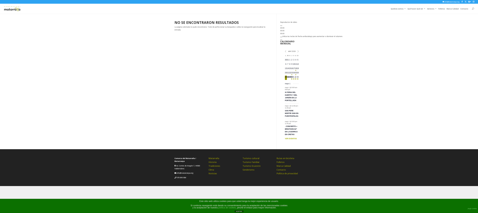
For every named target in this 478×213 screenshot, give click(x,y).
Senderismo (248, 169)
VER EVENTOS (291, 139)
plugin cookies (472, 208)
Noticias (213, 173)
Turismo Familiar (251, 162)
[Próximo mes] (298, 51)
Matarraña (214, 158)
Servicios (430, 9)
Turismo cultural (251, 158)
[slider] (312, 36)
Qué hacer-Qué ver (415, 9)
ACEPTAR (239, 211)
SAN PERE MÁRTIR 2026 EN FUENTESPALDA (291, 113)
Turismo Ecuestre (252, 165)
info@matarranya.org (184, 173)
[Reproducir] (281, 25)
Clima (211, 169)
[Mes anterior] (285, 51)
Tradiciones (214, 165)
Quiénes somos (397, 9)
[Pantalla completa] (281, 39)
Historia (213, 162)
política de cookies (227, 207)
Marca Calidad (453, 9)
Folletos (441, 9)
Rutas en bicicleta (285, 158)
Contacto (464, 9)
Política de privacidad (287, 173)
